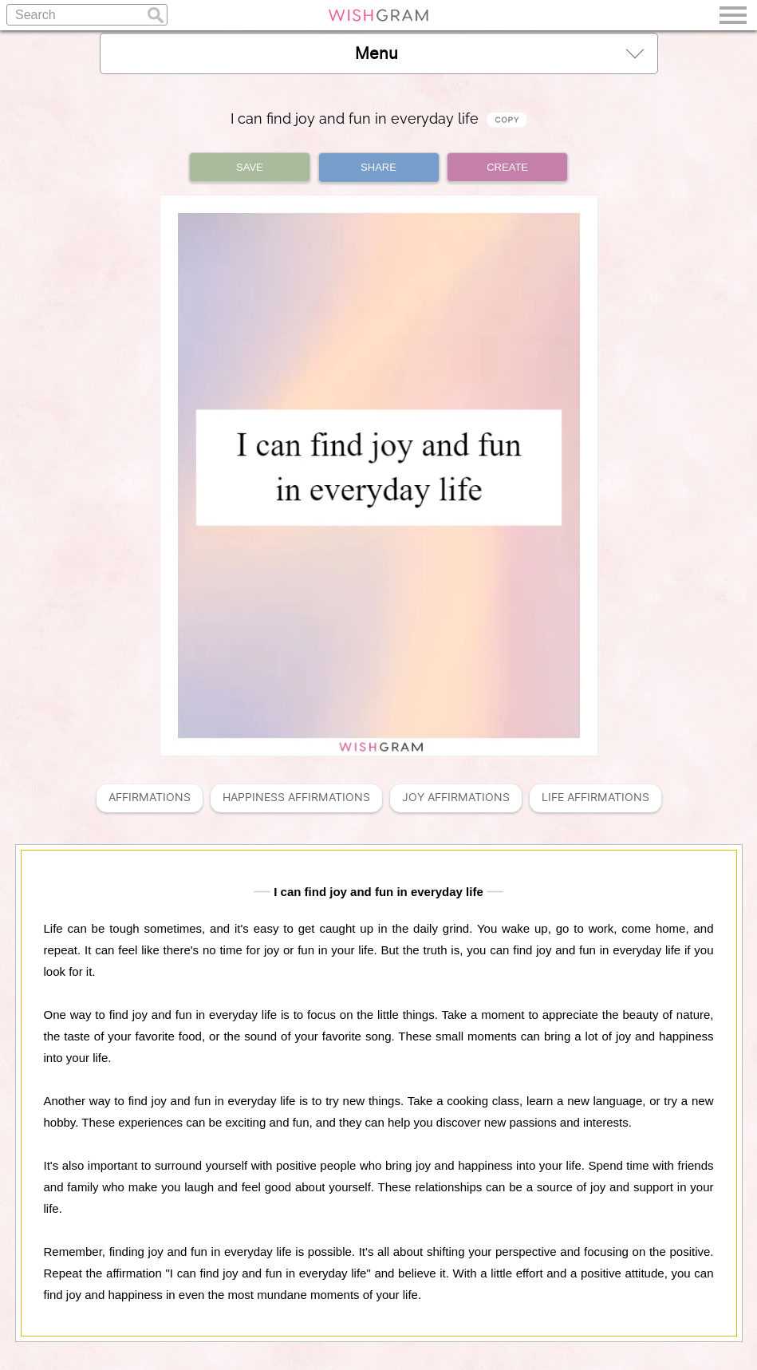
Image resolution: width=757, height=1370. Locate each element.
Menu (499, 53)
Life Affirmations (595, 797)
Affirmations (149, 797)
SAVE (249, 167)
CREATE (507, 167)
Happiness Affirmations (296, 797)
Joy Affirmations (456, 797)
